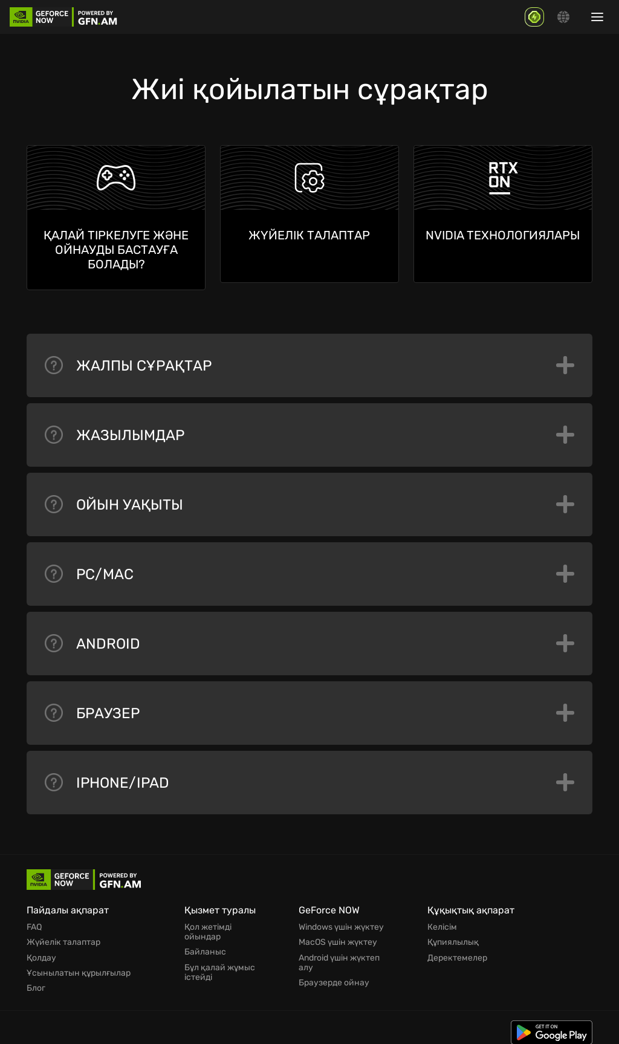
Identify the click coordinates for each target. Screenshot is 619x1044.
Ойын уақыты (309, 500)
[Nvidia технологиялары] (502, 214)
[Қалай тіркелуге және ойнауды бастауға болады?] (116, 217)
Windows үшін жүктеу (341, 922)
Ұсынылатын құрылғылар (79, 966)
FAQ (34, 922)
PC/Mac (309, 569)
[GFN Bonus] (534, 17)
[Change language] (563, 17)
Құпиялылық (453, 937)
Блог (36, 980)
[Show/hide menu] (597, 17)
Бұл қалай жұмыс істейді (219, 966)
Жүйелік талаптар (63, 937)
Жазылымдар (309, 430)
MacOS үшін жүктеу (338, 937)
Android (309, 639)
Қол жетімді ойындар (208, 927)
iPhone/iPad (309, 778)
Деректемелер (457, 951)
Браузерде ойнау (334, 976)
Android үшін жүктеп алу (339, 956)
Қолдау (41, 951)
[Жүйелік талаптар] (309, 214)
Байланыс (205, 947)
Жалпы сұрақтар (309, 361)
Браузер (309, 708)
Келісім (442, 922)
